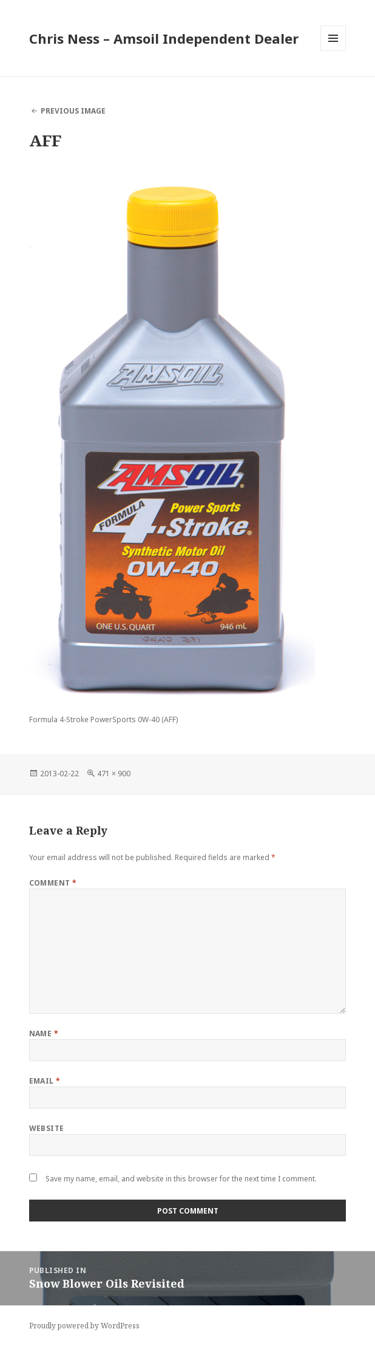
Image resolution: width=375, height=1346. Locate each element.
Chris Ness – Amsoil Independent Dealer (164, 38)
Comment (53, 883)
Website (46, 1128)
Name (44, 1033)
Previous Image (73, 111)
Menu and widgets (333, 50)
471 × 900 (113, 773)
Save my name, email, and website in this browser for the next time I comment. (181, 1178)
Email (45, 1081)
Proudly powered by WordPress (84, 1325)
